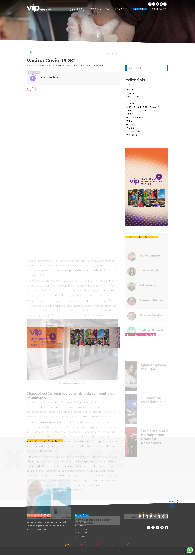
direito (131, 93)
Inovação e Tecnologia (142, 107)
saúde (129, 128)
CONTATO (159, 9)
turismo (131, 135)
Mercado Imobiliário (140, 110)
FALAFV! (121, 9)
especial (131, 100)
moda (129, 114)
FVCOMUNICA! (99, 9)
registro (132, 124)
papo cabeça (134, 117)
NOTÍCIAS (140, 9)
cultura (131, 89)
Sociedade (133, 131)
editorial (132, 96)
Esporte (131, 103)
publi (129, 121)
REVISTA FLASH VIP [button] (76, 10)
